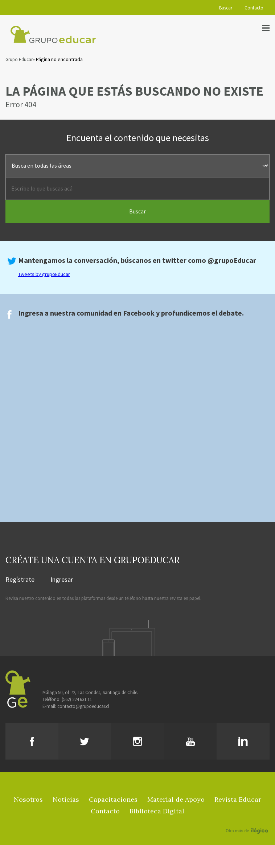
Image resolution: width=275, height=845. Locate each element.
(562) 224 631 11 (77, 699)
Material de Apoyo (176, 799)
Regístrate (19, 580)
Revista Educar (237, 799)
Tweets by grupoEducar (44, 274)
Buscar (225, 8)
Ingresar (61, 580)
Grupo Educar (19, 59)
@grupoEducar (232, 260)
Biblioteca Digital (157, 811)
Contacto (254, 8)
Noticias (66, 799)
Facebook (139, 312)
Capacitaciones (113, 799)
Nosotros (28, 799)
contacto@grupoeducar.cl (83, 706)
